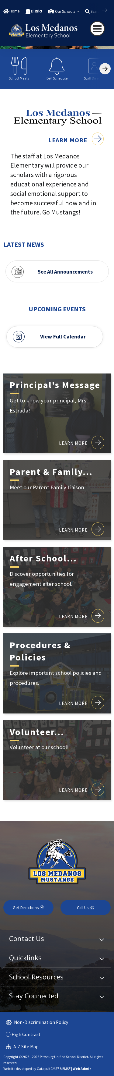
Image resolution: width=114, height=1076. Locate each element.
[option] (19, 69)
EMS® (66, 1068)
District (36, 11)
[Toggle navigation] (97, 28)
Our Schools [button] (65, 11)
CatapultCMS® (48, 1068)
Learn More (76, 140)
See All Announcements (65, 271)
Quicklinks (25, 957)
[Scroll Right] (105, 69)
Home (14, 11)
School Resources (36, 976)
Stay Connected (33, 995)
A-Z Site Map (22, 1046)
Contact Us (26, 938)
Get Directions (28, 907)
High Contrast (26, 1034)
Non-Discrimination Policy (37, 1022)
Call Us (85, 907)
